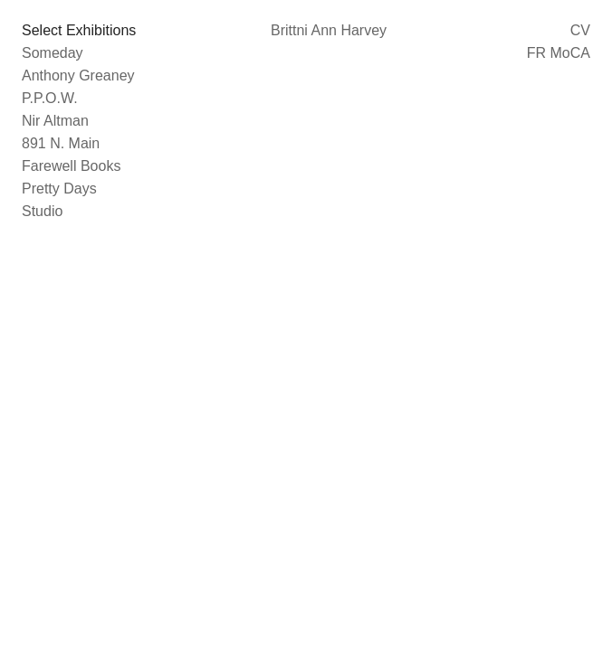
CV (580, 30)
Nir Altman (55, 120)
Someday (52, 53)
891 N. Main (61, 143)
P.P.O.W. (50, 98)
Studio (42, 211)
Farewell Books (71, 166)
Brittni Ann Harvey (329, 30)
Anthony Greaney (78, 75)
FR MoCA (558, 53)
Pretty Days (59, 188)
